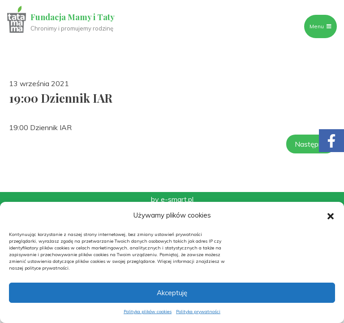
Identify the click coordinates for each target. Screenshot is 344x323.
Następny (311, 144)
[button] (330, 215)
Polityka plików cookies (148, 311)
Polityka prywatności (198, 311)
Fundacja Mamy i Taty (72, 17)
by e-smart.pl (172, 199)
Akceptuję (172, 292)
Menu (320, 26)
